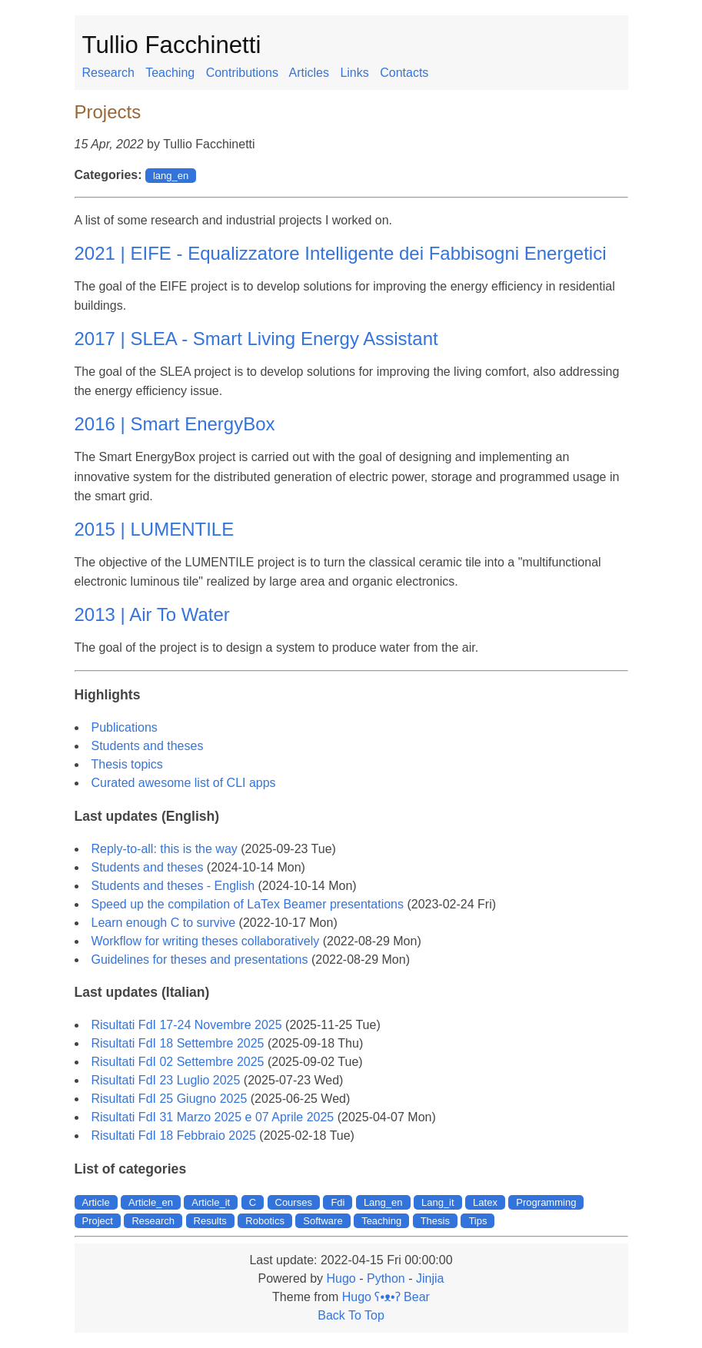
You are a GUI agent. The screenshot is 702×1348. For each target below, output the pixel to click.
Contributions (242, 72)
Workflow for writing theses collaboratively (205, 941)
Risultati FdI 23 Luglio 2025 (166, 1080)
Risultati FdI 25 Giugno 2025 (169, 1098)
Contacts (404, 72)
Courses (293, 1202)
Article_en (150, 1202)
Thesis (435, 1221)
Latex (485, 1202)
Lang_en (383, 1202)
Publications (124, 727)
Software (322, 1221)
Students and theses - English (173, 885)
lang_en (170, 175)
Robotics (264, 1221)
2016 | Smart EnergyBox (175, 423)
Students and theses (147, 745)
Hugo (340, 1278)
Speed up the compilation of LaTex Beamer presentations (247, 904)
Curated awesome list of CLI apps (183, 782)
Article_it (210, 1202)
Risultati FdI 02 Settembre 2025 (177, 1061)
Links (354, 72)
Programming (546, 1202)
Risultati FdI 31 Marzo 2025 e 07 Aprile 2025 (212, 1117)
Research (108, 72)
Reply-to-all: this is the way (164, 848)
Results (210, 1221)
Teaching (170, 72)
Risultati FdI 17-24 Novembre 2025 (186, 1024)
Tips (477, 1221)
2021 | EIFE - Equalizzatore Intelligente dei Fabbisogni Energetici (341, 253)
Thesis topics (127, 764)
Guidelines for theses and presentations (199, 959)
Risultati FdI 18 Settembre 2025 (177, 1043)
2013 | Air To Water (152, 614)
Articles (308, 72)
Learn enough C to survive (163, 922)
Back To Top (351, 1315)
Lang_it (437, 1202)
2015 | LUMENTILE (155, 529)
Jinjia (430, 1278)
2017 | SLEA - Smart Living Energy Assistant (256, 338)
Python (386, 1278)
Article (96, 1202)
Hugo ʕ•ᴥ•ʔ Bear (386, 1296)
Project (97, 1221)
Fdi (337, 1202)
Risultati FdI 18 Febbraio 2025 (173, 1135)
